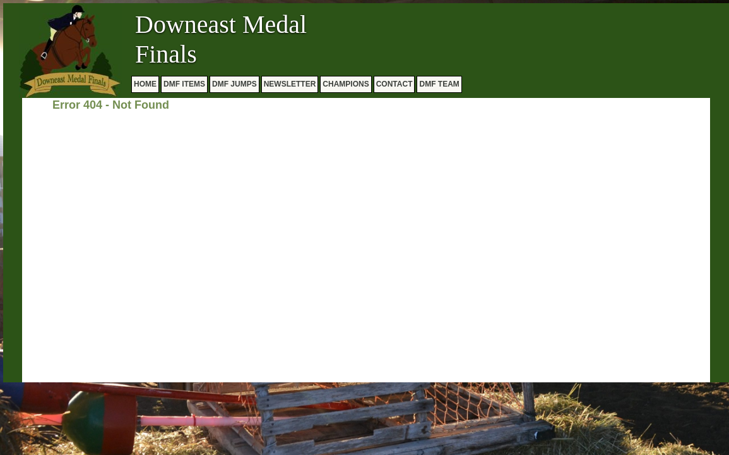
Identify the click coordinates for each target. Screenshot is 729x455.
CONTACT (394, 84)
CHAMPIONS (346, 84)
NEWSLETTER (290, 84)
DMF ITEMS (184, 84)
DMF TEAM (439, 84)
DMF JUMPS (234, 84)
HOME (145, 84)
